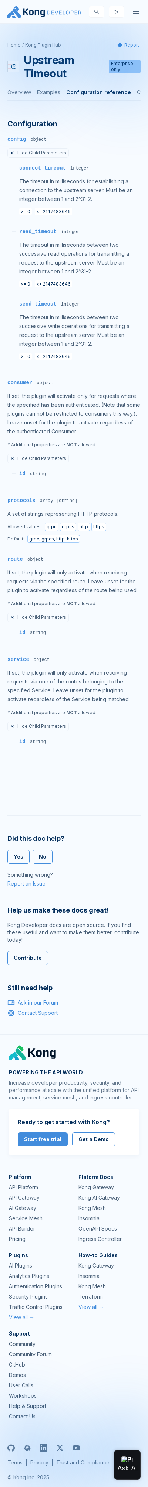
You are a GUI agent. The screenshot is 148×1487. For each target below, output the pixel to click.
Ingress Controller (100, 1239)
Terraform (90, 1296)
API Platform (23, 1187)
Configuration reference (98, 92)
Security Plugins (28, 1296)
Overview (19, 92)
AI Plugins (20, 1265)
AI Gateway (22, 1208)
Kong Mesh (92, 1208)
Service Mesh (26, 1218)
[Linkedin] (43, 1448)
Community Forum (30, 1354)
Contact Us (22, 1416)
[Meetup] (27, 1448)
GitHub (17, 1364)
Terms (15, 1462)
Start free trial (42, 1139)
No (42, 856)
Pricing (17, 1239)
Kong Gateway (96, 1187)
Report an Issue (26, 883)
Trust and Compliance (83, 1462)
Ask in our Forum (32, 1002)
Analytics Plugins (29, 1276)
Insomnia (89, 1218)
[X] (60, 1448)
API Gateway (24, 1197)
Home (14, 45)
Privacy (39, 1462)
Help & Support (27, 1406)
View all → (21, 1317)
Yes (18, 856)
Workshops (23, 1395)
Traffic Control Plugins (36, 1307)
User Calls (21, 1385)
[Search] (96, 12)
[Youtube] (76, 1448)
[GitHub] (11, 1448)
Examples (48, 92)
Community (22, 1344)
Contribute (28, 958)
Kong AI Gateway (99, 1197)
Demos (17, 1375)
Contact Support (32, 1013)
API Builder (22, 1228)
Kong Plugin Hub (43, 45)
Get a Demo (93, 1139)
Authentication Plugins (35, 1286)
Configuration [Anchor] (32, 123)
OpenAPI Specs (97, 1228)
